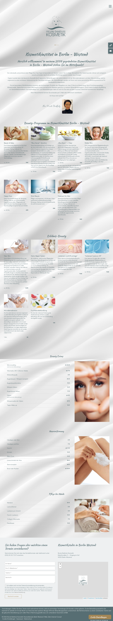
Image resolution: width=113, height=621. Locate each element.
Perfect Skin (89, 143)
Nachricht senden (13, 596)
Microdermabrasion (10, 310)
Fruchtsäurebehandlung (39, 310)
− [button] (60, 567)
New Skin (7, 256)
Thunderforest (91, 598)
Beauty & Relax (9, 143)
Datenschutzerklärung (19, 592)
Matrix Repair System (38, 256)
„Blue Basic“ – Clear (65, 143)
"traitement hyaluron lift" (93, 256)
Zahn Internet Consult (55, 617)
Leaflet (84, 598)
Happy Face (8, 196)
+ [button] (60, 564)
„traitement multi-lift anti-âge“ (67, 256)
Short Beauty (35, 196)
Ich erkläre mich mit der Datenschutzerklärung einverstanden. (25, 585)
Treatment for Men (64, 196)
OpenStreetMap (99, 598)
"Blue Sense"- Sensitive (39, 143)
